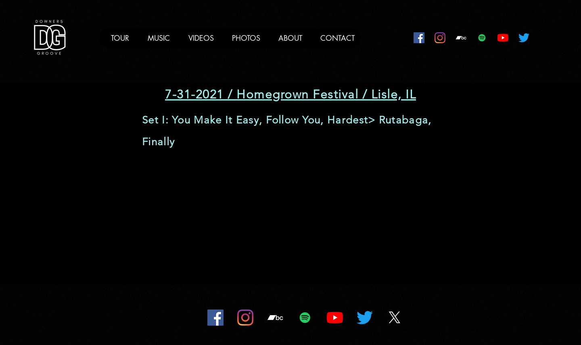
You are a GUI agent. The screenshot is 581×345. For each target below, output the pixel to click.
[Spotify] (482, 37)
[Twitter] (523, 37)
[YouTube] (502, 37)
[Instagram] (440, 37)
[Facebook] (419, 37)
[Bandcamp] (461, 37)
